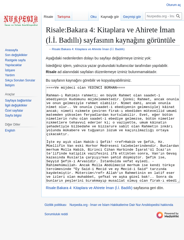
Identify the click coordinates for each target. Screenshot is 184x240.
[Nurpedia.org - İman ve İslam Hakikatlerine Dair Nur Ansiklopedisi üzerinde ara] (163, 16)
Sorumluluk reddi (56, 233)
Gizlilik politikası (56, 224)
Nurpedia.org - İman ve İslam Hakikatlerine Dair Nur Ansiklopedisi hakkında (121, 224)
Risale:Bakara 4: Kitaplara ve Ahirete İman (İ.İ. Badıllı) (88, 49)
